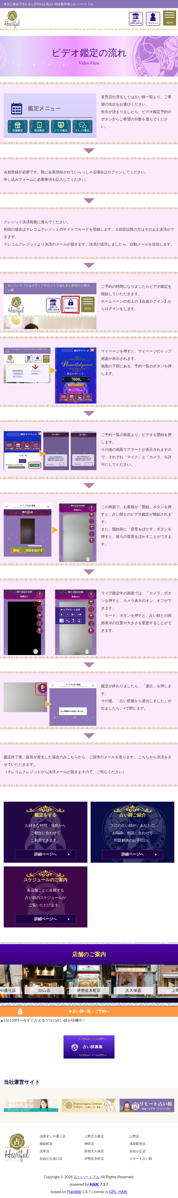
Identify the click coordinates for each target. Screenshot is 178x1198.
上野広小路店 (94, 1136)
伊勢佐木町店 (94, 1158)
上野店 (134, 1136)
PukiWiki (74, 1192)
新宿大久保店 (94, 1151)
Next (172, 985)
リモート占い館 (140, 1158)
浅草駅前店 (137, 1144)
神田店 (89, 1144)
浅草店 (44, 1151)
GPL (113, 1192)
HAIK (94, 1184)
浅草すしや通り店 (53, 1136)
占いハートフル (87, 1177)
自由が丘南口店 (51, 1158)
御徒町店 (46, 1144)
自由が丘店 (137, 1151)
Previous (5, 985)
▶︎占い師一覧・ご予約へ (89, 1011)
